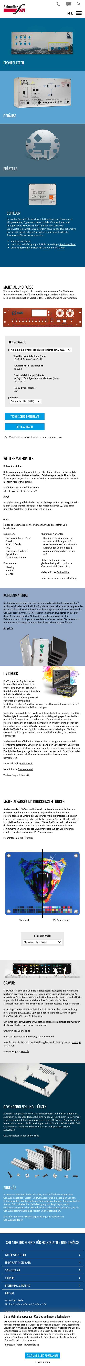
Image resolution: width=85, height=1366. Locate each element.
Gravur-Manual (46, 1036)
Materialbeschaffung (66, 578)
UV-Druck (60, 247)
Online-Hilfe (63, 572)
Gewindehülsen (67, 244)
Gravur (46, 247)
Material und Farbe (20, 241)
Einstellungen (42, 1361)
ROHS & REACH (24, 427)
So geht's (8, 628)
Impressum (9, 1344)
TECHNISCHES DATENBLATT (24, 416)
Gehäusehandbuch (13, 1219)
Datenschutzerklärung (27, 1344)
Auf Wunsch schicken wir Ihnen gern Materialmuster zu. (33, 437)
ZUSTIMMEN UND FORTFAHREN (43, 1355)
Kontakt (25, 775)
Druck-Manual (25, 769)
